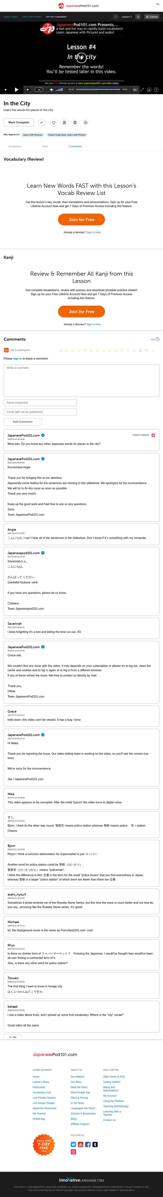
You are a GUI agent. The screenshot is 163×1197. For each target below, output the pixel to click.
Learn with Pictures (31, 16)
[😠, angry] (91, 350)
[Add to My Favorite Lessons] (54, 123)
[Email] (40, 412)
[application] (81, 58)
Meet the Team (79, 1087)
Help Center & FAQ (114, 1076)
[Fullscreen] (142, 89)
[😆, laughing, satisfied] (97, 350)
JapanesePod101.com (103, 1187)
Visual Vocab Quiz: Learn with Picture (66, 135)
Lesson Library (11, 16)
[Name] (40, 402)
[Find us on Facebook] (88, 1144)
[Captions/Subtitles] (135, 89)
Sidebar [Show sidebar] (153, 16)
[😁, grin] (73, 350)
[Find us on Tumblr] (95, 1144)
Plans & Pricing (79, 1097)
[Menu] (6, 6)
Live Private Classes (44, 1097)
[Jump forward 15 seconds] (28, 89)
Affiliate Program (80, 1124)
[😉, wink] (110, 350)
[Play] (17, 89)
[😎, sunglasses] (85, 350)
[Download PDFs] (75, 123)
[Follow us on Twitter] (73, 1144)
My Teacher (39, 1113)
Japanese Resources (45, 1108)
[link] (137, 16)
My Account (109, 1095)
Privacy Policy (124, 1187)
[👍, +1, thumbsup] (153, 350)
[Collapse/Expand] (81, 339)
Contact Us (109, 1120)
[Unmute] (52, 89)
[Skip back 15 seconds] (5, 89)
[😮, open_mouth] (134, 350)
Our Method (77, 1076)
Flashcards (39, 1087)
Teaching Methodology (115, 1106)
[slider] (59, 89)
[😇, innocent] (122, 350)
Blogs (74, 1118)
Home (36, 1076)
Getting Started (111, 1081)
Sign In (17, 358)
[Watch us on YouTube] (80, 1144)
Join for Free (81, 219)
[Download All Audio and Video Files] (86, 123)
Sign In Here (94, 232)
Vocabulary (14, 146)
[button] (157, 6)
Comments (75, 146)
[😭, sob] (116, 350)
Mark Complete (18, 122)
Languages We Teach (83, 1108)
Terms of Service (118, 1190)
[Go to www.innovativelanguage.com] (81, 1179)
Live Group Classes (44, 1103)
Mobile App (39, 1118)
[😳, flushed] (67, 350)
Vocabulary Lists (42, 1092)
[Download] (149, 89)
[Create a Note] (64, 123)
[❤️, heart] (146, 350)
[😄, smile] (60, 350)
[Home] (78, 8)
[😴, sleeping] (128, 350)
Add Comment (22, 421)
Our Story (76, 1081)
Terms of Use (141, 1187)
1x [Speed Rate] (39, 90)
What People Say (80, 1092)
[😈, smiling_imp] (140, 350)
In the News (77, 1103)
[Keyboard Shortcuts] (156, 89)
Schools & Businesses (83, 1113)
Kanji (45, 146)
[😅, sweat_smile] (103, 350)
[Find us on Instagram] (73, 1152)
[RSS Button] (6, 350)
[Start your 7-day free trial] (44, 1145)
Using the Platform (113, 1101)
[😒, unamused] (79, 350)
